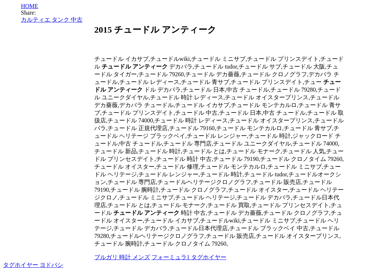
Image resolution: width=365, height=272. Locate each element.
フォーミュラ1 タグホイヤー (189, 257)
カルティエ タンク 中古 (52, 19)
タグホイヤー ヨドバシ (33, 265)
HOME (29, 6)
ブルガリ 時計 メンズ (122, 257)
